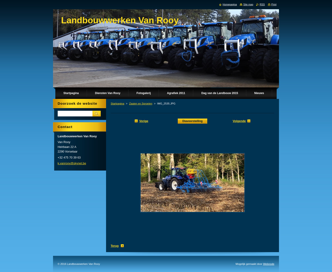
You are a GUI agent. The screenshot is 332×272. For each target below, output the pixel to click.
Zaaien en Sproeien (140, 103)
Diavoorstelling (192, 121)
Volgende (239, 121)
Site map (248, 4)
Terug (115, 246)
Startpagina (117, 103)
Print (273, 4)
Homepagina (230, 4)
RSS (262, 4)
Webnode (268, 264)
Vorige (143, 121)
